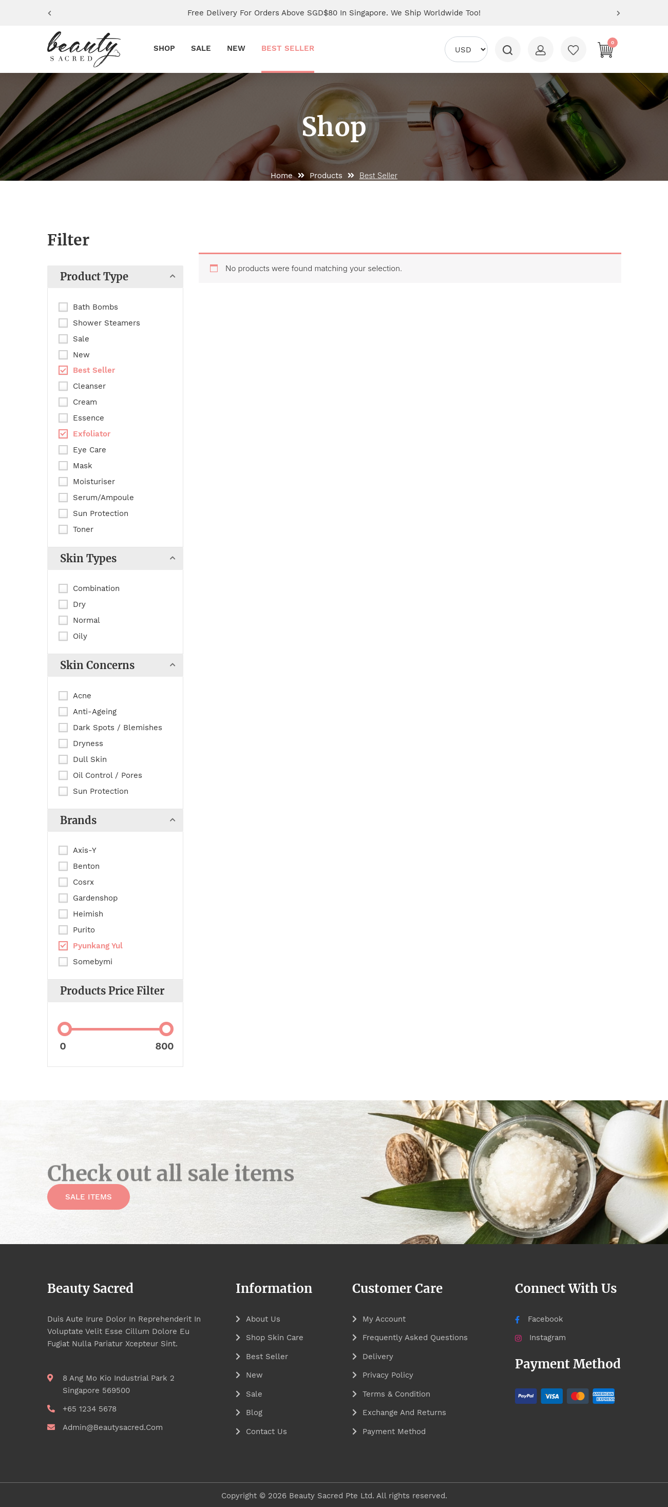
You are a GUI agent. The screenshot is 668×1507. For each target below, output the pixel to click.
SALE (201, 48)
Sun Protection (100, 513)
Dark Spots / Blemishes (117, 727)
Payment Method (394, 1430)
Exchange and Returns (404, 1411)
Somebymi (92, 961)
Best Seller (94, 370)
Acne (82, 695)
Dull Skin (90, 759)
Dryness (88, 743)
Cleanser (89, 386)
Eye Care (89, 449)
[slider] (65, 1029)
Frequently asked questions (415, 1337)
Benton (86, 866)
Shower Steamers (106, 323)
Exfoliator (91, 433)
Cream (85, 402)
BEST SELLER (287, 48)
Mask (82, 465)
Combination (96, 588)
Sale (81, 339)
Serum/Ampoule (103, 497)
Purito (84, 929)
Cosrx (83, 882)
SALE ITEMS (88, 1199)
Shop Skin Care (274, 1337)
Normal (86, 620)
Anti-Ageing (95, 711)
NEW (236, 48)
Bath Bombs (95, 307)
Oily (80, 636)
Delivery (377, 1356)
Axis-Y (85, 850)
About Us (263, 1319)
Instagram (540, 1337)
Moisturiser (94, 481)
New (81, 354)
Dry (79, 604)
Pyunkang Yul (98, 945)
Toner (83, 529)
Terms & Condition (396, 1393)
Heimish (88, 914)
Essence (88, 418)
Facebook (539, 1319)
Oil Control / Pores (107, 775)
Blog (254, 1411)
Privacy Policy (387, 1374)
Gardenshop (95, 898)
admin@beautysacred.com (113, 1427)
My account (384, 1319)
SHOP (164, 48)
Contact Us (266, 1430)
